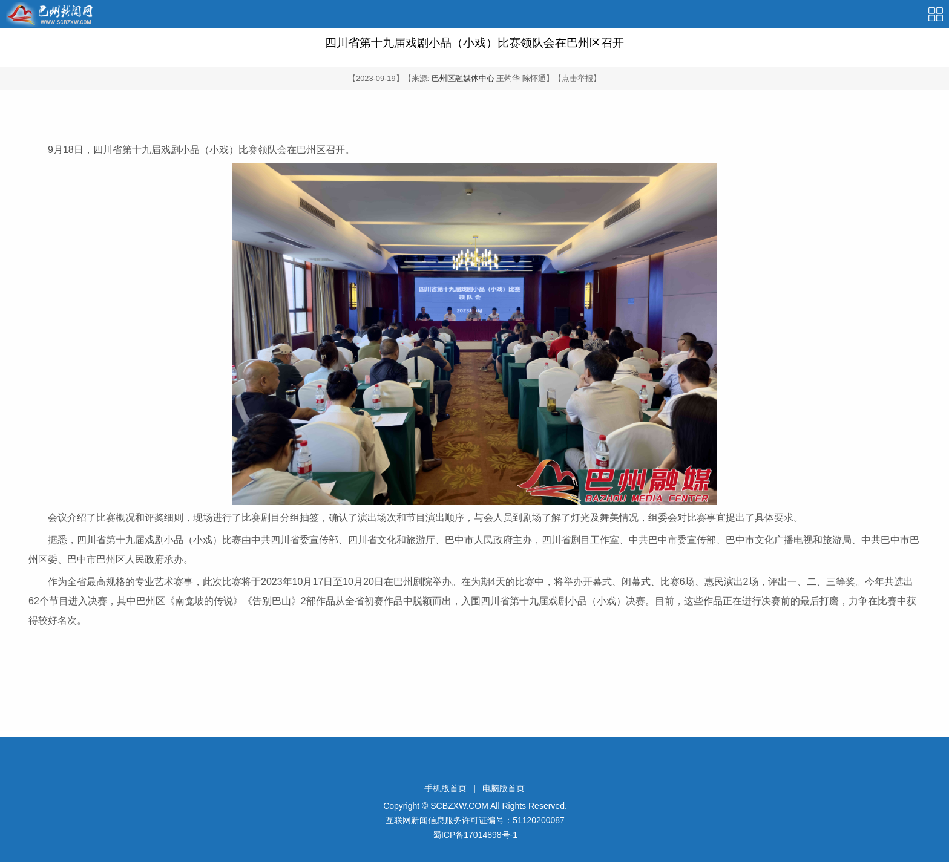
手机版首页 (445, 788)
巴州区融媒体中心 (463, 78)
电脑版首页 (503, 788)
